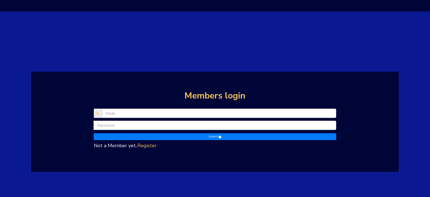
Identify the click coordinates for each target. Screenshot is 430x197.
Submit (214, 136)
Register (147, 145)
